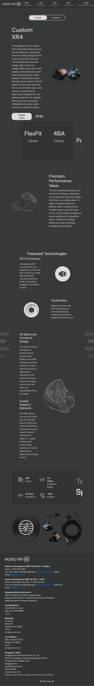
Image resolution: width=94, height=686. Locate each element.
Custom (38, 17)
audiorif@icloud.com (44, 585)
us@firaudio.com (17, 574)
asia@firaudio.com (18, 587)
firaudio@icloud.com (44, 572)
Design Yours (21, 116)
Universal (56, 17)
